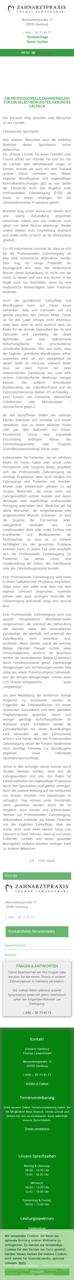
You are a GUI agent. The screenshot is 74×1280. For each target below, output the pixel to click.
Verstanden (37, 1272)
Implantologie (37, 1228)
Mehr (22, 1263)
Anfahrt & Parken (37, 1084)
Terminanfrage (37, 37)
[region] (37, 69)
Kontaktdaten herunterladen (31, 931)
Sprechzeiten (15, 945)
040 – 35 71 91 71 (21, 917)
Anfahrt (11, 955)
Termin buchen (37, 42)
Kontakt (11, 875)
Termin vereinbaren (37, 1129)
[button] (44, 54)
